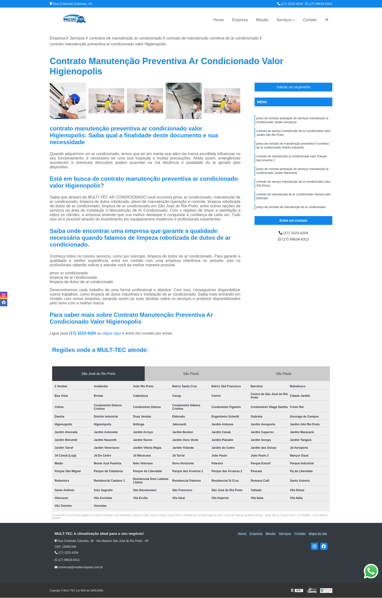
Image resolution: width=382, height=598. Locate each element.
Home (218, 20)
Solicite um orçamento (293, 87)
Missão (262, 20)
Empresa (240, 20)
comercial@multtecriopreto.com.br (79, 567)
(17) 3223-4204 (290, 4)
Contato (310, 20)
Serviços (284, 20)
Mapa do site (318, 534)
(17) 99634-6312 (318, 4)
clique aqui (111, 333)
